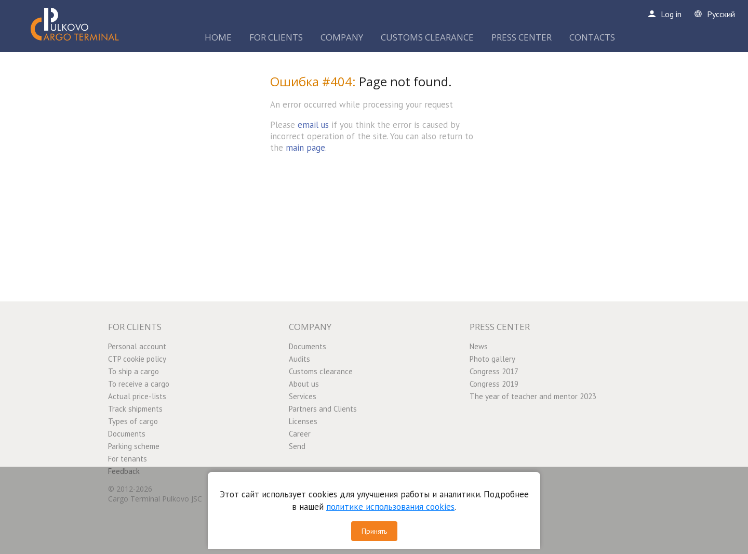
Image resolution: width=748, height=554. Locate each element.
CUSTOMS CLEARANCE (427, 37)
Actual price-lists (137, 396)
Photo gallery (492, 359)
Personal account (137, 346)
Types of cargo (133, 421)
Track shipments (135, 409)
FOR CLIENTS (276, 37)
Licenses (303, 421)
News (479, 346)
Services (302, 396)
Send (297, 446)
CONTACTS (592, 37)
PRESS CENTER (521, 37)
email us (313, 124)
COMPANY (341, 37)
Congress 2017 (494, 371)
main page (305, 147)
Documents (126, 434)
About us (304, 384)
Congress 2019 (494, 384)
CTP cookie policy (137, 359)
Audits (299, 359)
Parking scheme (133, 446)
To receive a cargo (138, 384)
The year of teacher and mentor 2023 (533, 396)
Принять (374, 531)
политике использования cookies (390, 506)
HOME (218, 37)
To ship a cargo (133, 371)
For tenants (127, 459)
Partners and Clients (323, 409)
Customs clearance (321, 371)
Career (300, 434)
